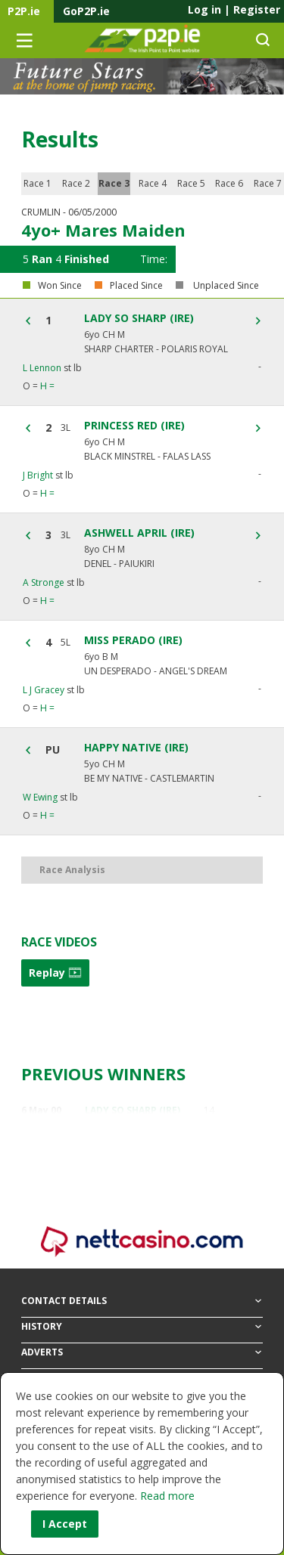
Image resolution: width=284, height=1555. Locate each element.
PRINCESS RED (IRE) (134, 426)
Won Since (60, 285)
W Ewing (40, 797)
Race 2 (76, 183)
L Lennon (42, 367)
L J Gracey (43, 689)
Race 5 (191, 183)
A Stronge (43, 582)
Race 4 (153, 183)
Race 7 (268, 183)
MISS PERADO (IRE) (133, 640)
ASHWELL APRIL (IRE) (139, 533)
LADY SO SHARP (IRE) (139, 318)
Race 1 (37, 183)
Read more (167, 1495)
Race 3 (114, 183)
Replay (55, 972)
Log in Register (234, 9)
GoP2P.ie (86, 11)
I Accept (64, 1523)
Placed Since (136, 285)
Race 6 (229, 183)
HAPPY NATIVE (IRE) (136, 748)
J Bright (38, 475)
